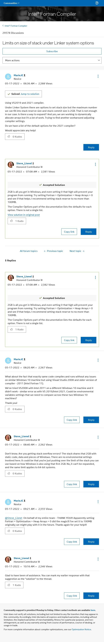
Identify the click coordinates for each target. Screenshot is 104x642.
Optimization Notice (81, 629)
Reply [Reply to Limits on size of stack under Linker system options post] (91, 147)
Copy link (69, 231)
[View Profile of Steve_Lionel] (25, 163)
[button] (98, 76)
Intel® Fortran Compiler (16, 25)
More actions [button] (12, 60)
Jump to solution (25, 94)
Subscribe (52, 51)
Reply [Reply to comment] (88, 231)
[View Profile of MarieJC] (19, 75)
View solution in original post (24, 214)
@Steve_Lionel (13, 518)
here (93, 610)
